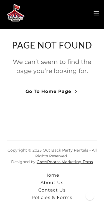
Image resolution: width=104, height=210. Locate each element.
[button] (96, 13)
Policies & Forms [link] (52, 197)
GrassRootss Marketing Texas (65, 161)
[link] (15, 13)
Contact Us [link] (52, 190)
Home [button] (51, 175)
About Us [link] (52, 182)
